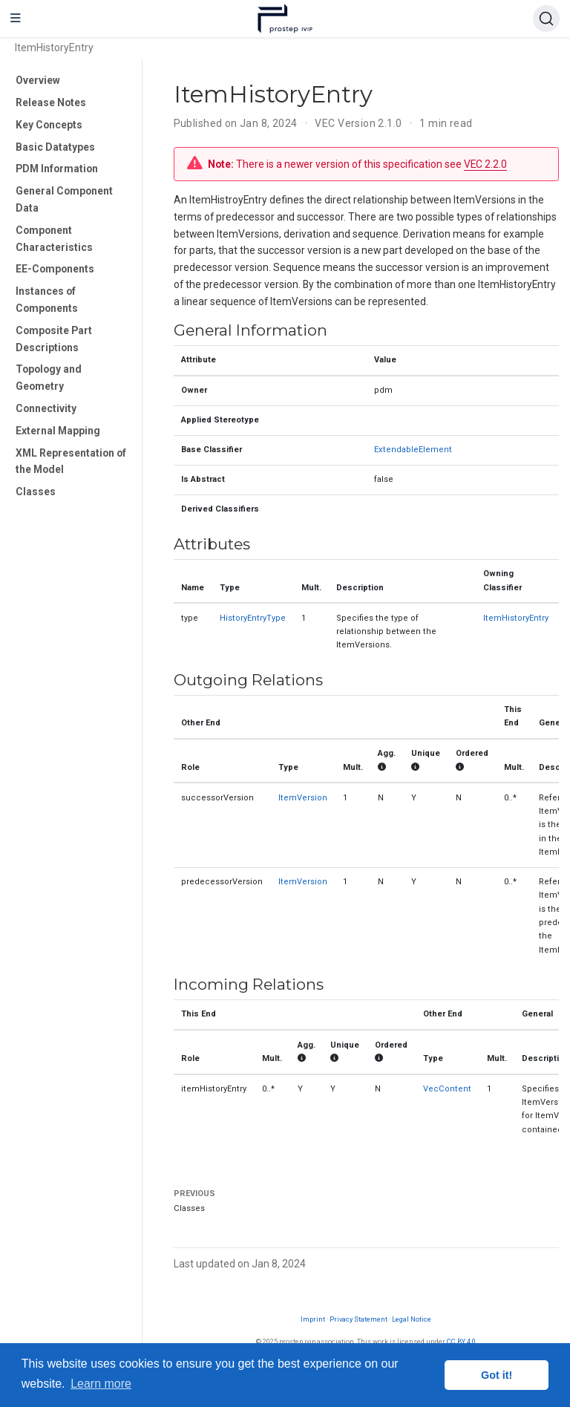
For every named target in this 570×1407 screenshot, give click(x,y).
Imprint (313, 1319)
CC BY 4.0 (461, 1341)
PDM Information (57, 168)
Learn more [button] (101, 1383)
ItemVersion (302, 798)
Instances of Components (47, 299)
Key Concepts (49, 125)
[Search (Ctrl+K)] (546, 18)
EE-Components (55, 269)
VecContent (447, 1089)
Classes (36, 491)
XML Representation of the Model (71, 461)
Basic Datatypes (55, 147)
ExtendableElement (413, 449)
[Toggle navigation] (15, 18)
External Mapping (58, 431)
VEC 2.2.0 (485, 164)
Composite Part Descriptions (54, 338)
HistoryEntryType (253, 618)
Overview (38, 80)
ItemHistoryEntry (515, 618)
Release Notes (51, 102)
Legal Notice (411, 1319)
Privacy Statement (358, 1319)
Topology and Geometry (49, 377)
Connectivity (46, 408)
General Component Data (64, 199)
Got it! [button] (496, 1375)
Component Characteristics (54, 238)
